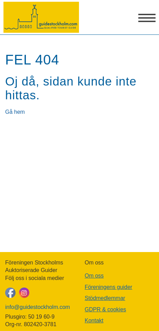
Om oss (94, 276)
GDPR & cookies (105, 309)
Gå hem (15, 112)
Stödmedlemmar (105, 298)
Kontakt (94, 320)
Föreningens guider (108, 287)
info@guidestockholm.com (37, 307)
